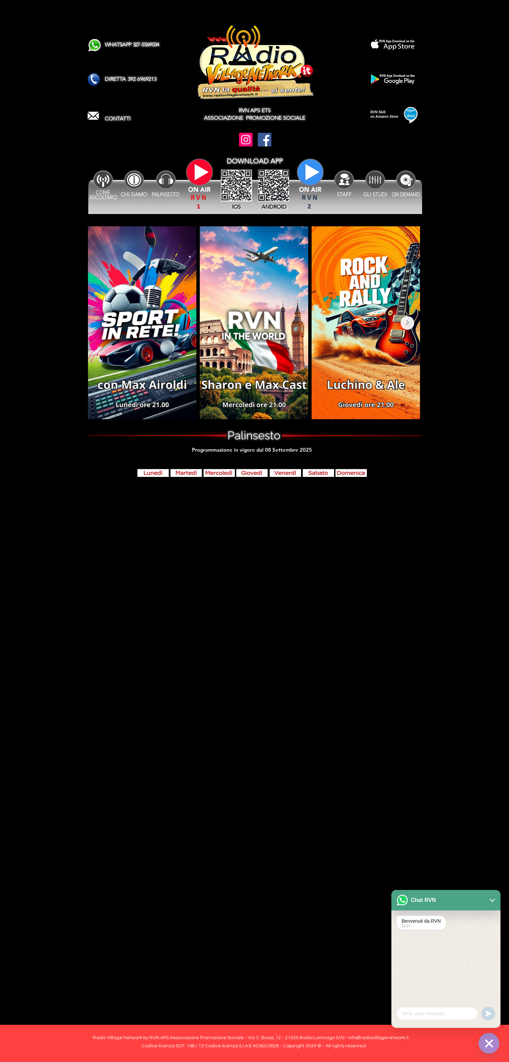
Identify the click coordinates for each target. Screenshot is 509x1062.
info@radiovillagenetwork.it (378, 1037)
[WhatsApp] (489, 1043)
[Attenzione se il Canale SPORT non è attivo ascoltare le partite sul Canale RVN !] (310, 177)
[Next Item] (407, 323)
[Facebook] (264, 139)
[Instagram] (246, 139)
